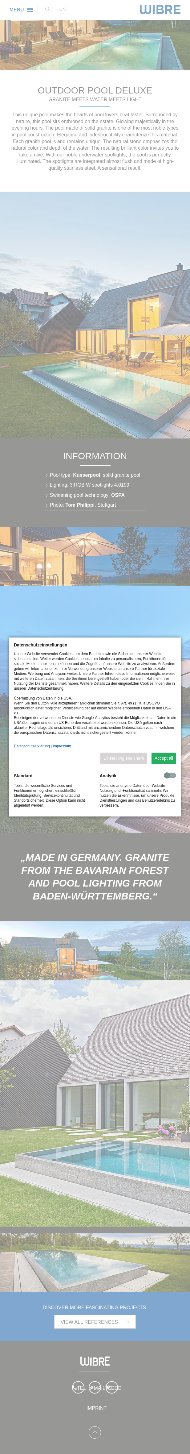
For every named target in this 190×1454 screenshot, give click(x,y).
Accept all (164, 758)
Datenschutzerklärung (32, 746)
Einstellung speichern (123, 758)
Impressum (62, 746)
